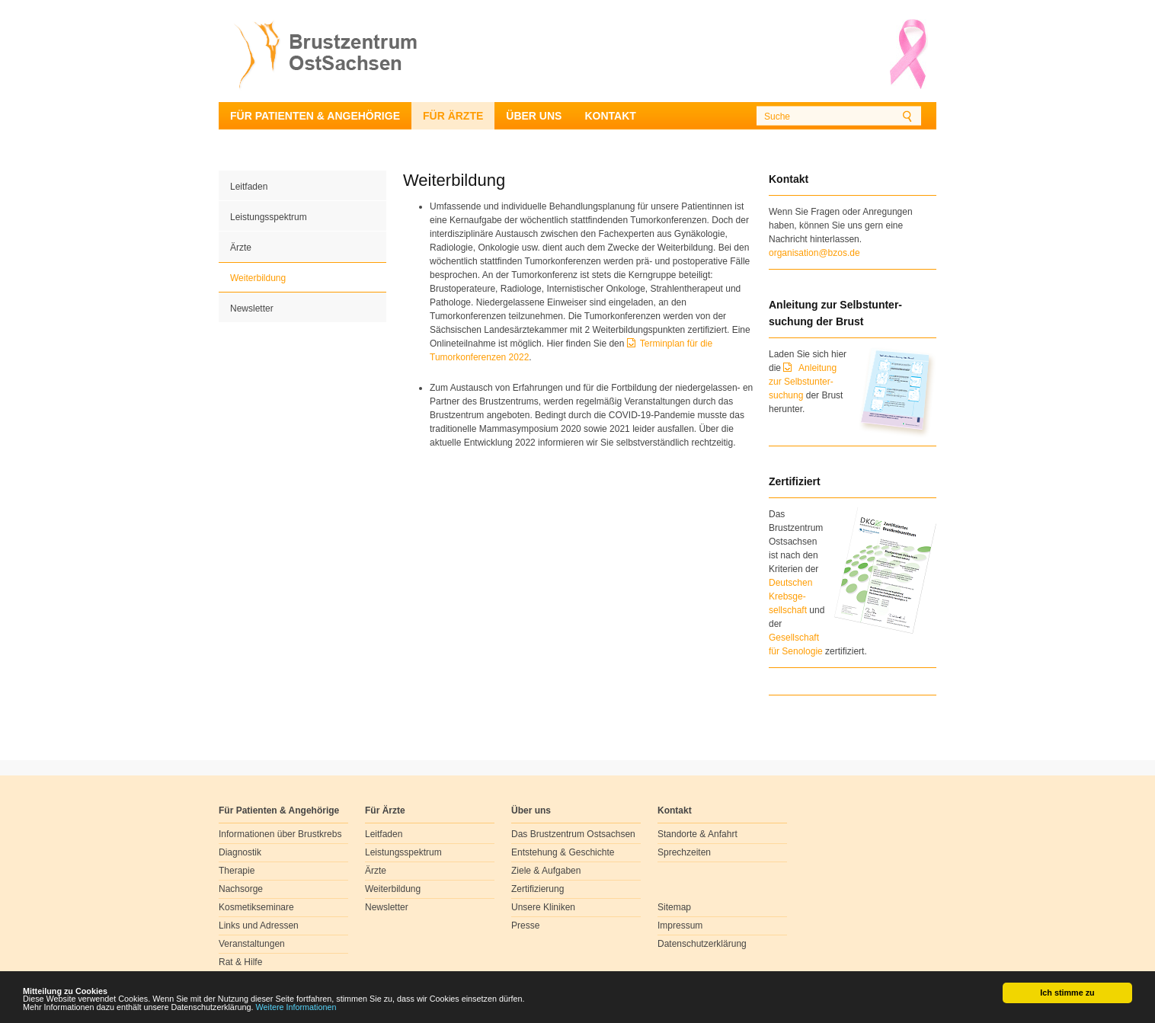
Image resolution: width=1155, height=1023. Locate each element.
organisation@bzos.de (814, 253)
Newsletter (252, 308)
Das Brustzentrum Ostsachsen (573, 834)
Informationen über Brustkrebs (280, 834)
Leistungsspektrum (268, 217)
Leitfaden (248, 186)
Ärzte (240, 247)
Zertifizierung (537, 889)
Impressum (679, 925)
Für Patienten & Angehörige (315, 116)
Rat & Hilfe (240, 962)
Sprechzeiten (684, 852)
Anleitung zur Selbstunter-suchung (803, 382)
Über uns (534, 116)
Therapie (236, 870)
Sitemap (674, 907)
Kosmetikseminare (256, 907)
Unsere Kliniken (543, 907)
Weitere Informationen (296, 1007)
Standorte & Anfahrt (697, 834)
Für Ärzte (453, 116)
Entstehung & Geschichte (562, 852)
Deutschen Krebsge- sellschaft (790, 596)
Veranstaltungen (252, 943)
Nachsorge (241, 889)
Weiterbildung (258, 278)
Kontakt (609, 116)
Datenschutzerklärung (702, 943)
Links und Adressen (259, 925)
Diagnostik (240, 852)
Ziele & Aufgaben (546, 870)
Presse (525, 925)
